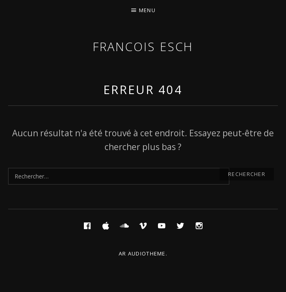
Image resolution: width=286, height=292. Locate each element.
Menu (147, 10)
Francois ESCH (143, 46)
